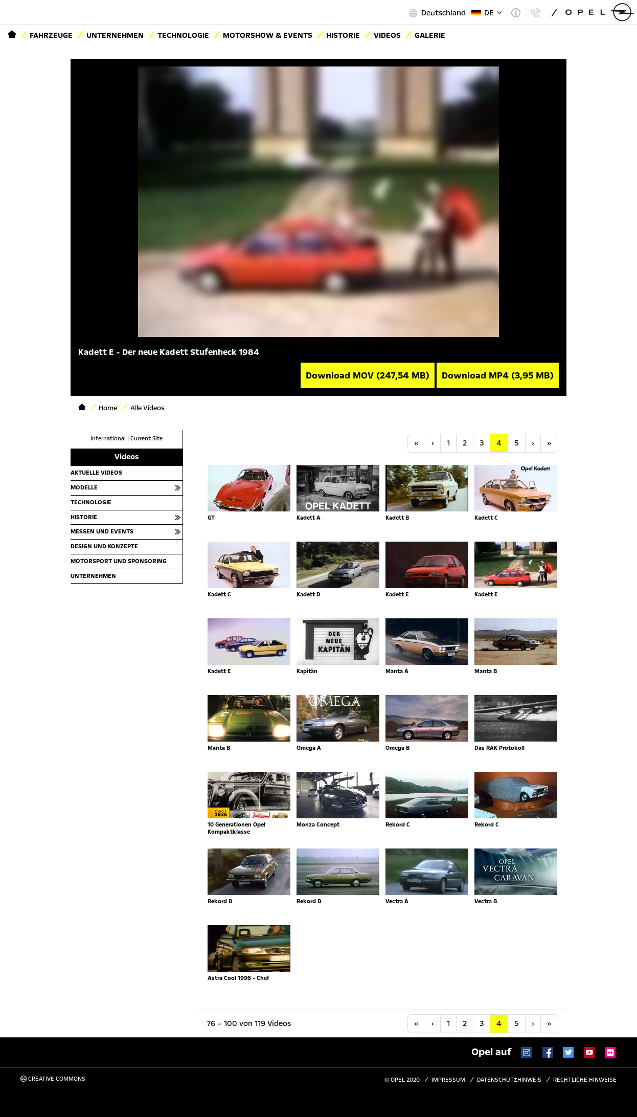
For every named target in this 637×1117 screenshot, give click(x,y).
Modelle (84, 487)
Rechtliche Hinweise (585, 1080)
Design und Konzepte (104, 546)
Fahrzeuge (51, 35)
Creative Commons (52, 1079)
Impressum (448, 1080)
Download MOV (367, 375)
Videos (387, 35)
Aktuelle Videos (96, 472)
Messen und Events (102, 531)
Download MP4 (498, 375)
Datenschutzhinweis (509, 1080)
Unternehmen (115, 35)
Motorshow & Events (267, 35)
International (108, 438)
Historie (343, 35)
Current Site (146, 438)
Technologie (183, 35)
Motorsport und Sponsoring (119, 561)
